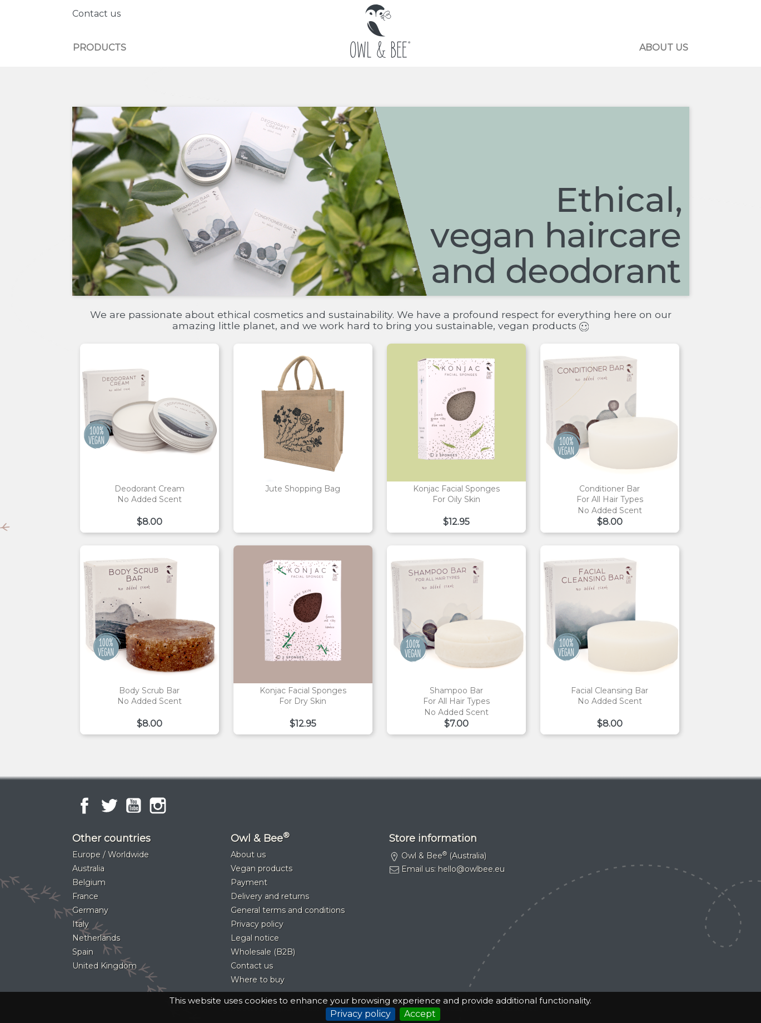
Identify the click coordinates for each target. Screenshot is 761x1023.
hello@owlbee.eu (471, 869)
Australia (88, 868)
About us (663, 47)
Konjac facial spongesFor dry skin (303, 696)
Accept (420, 1014)
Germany (90, 910)
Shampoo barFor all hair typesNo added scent (456, 702)
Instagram (158, 805)
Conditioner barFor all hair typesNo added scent (609, 500)
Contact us (96, 13)
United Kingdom (104, 966)
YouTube (133, 805)
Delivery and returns (270, 896)
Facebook (84, 805)
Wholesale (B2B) (263, 952)
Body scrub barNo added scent (149, 696)
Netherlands (96, 938)
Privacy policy (360, 1014)
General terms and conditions (288, 910)
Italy (80, 924)
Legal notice (255, 938)
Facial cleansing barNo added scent (609, 696)
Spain (82, 952)
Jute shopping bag (302, 489)
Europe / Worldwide (110, 855)
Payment (249, 882)
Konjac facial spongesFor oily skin (456, 494)
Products (99, 47)
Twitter (109, 805)
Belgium (89, 882)
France (85, 896)
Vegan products (261, 868)
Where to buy (258, 980)
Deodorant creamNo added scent (150, 494)
